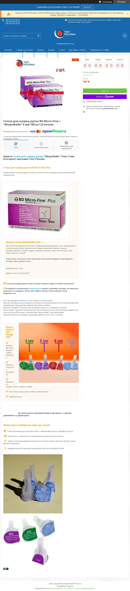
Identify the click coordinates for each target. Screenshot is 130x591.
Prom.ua (78, 584)
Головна (8, 50)
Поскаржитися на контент (62, 588)
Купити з (105, 96)
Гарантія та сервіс (12, 55)
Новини (51, 50)
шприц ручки (35, 288)
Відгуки (52, 55)
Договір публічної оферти (71, 55)
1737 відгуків (107, 2)
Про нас (28, 55)
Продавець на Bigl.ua (65, 586)
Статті (62, 50)
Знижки (40, 50)
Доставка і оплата (77, 50)
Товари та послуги (24, 50)
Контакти (40, 55)
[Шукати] (38, 35)
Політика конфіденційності (84, 588)
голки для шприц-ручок (28, 156)
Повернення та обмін (99, 50)
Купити (87, 7)
